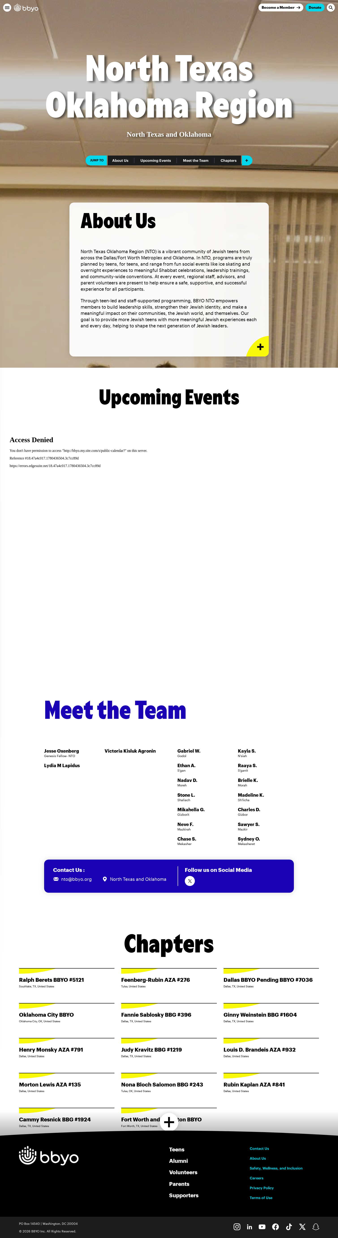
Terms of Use (261, 1197)
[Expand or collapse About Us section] (257, 346)
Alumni (178, 1160)
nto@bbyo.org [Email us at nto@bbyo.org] (76, 879)
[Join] (280, 7)
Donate (315, 7)
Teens (176, 1149)
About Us (120, 160)
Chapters (229, 160)
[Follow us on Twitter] (190, 881)
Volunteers (183, 1172)
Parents (179, 1183)
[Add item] (247, 160)
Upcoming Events (155, 160)
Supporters (183, 1195)
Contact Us (259, 1148)
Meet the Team (196, 160)
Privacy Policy (262, 1188)
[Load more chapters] (169, 1122)
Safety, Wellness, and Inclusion (276, 1168)
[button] (7, 8)
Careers (256, 1178)
